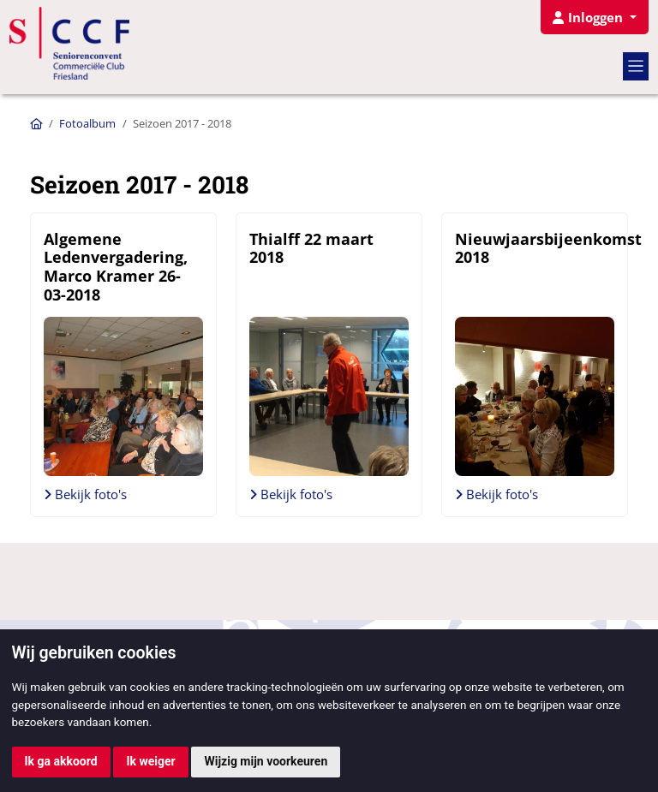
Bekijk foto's (85, 494)
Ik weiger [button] (150, 761)
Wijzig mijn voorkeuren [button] (265, 761)
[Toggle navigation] (636, 66)
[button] (594, 17)
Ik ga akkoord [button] (61, 761)
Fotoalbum (87, 123)
